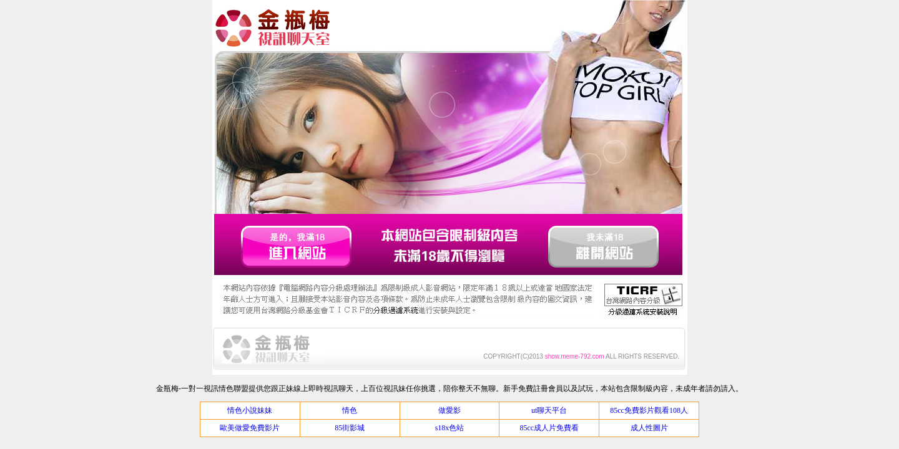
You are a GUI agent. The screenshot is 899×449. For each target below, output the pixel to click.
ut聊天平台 (549, 410)
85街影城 (350, 427)
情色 (349, 410)
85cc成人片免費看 (549, 427)
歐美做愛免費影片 (250, 427)
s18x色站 (449, 427)
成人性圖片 (649, 427)
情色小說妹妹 (249, 410)
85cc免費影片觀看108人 (649, 410)
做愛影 (449, 410)
